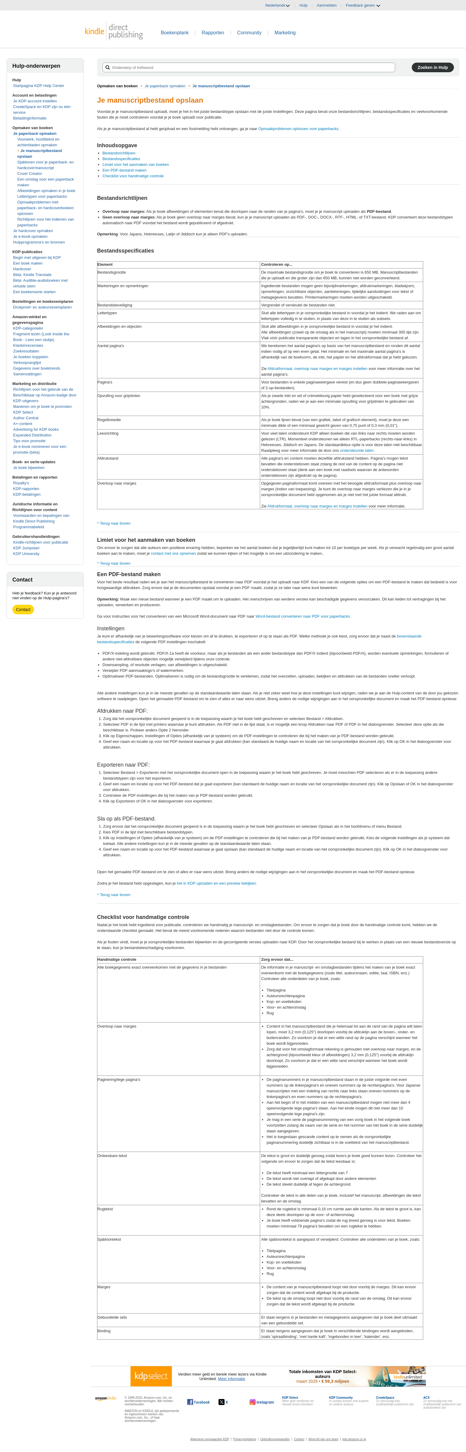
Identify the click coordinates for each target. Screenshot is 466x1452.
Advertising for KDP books (36, 429)
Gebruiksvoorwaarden (275, 1439)
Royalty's (21, 483)
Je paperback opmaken (35, 133)
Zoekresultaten (26, 351)
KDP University (26, 553)
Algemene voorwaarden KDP (209, 1439)
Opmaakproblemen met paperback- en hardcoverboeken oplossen (45, 208)
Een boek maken (28, 263)
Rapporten (213, 32)
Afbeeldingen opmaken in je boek (46, 190)
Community (249, 32)
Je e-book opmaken (30, 236)
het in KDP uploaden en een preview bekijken (216, 883)
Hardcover (22, 269)
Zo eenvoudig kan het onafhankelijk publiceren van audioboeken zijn (442, 1402)
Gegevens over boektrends (36, 368)
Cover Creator (29, 173)
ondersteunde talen (356, 450)
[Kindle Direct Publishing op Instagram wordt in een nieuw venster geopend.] (262, 1402)
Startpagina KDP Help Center (39, 85)
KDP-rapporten (26, 488)
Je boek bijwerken (29, 467)
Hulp (303, 5)
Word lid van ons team (323, 1439)
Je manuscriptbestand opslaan (221, 86)
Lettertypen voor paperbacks (42, 196)
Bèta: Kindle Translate (32, 274)
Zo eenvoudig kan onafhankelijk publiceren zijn (395, 1401)
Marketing (285, 32)
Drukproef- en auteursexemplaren (42, 307)
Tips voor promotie (29, 441)
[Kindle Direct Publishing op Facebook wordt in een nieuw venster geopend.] (198, 1402)
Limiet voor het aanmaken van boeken (135, 164)
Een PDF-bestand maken (124, 170)
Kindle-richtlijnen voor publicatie (40, 542)
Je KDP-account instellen (35, 101)
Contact (23, 609)
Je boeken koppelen (30, 357)
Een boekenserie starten (34, 292)
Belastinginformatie (30, 118)
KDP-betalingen (27, 494)
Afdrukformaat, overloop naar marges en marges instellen (317, 368)
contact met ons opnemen (173, 553)
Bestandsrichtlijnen (118, 153)
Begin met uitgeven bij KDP (37, 257)
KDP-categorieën (28, 328)
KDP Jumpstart (26, 548)
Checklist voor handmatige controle (133, 176)
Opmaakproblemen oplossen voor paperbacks (298, 128)
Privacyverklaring (244, 1439)
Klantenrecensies (28, 345)
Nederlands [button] (277, 5)
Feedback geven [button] (363, 5)
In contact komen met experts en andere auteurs (349, 1401)
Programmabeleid (28, 527)
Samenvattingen (27, 374)
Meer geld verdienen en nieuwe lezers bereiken (298, 1401)
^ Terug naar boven (114, 523)
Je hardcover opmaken (33, 230)
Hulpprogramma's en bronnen (39, 242)
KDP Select (23, 412)
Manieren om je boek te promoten (42, 406)
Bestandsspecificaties (121, 159)
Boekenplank (175, 32)
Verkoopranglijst (27, 362)
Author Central (26, 418)
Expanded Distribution (32, 435)
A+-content (22, 423)
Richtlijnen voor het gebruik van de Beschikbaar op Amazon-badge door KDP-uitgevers (45, 395)
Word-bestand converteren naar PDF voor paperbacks (303, 616)
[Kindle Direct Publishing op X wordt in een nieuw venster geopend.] (230, 1402)
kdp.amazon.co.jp (354, 1439)
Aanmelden (327, 5)
